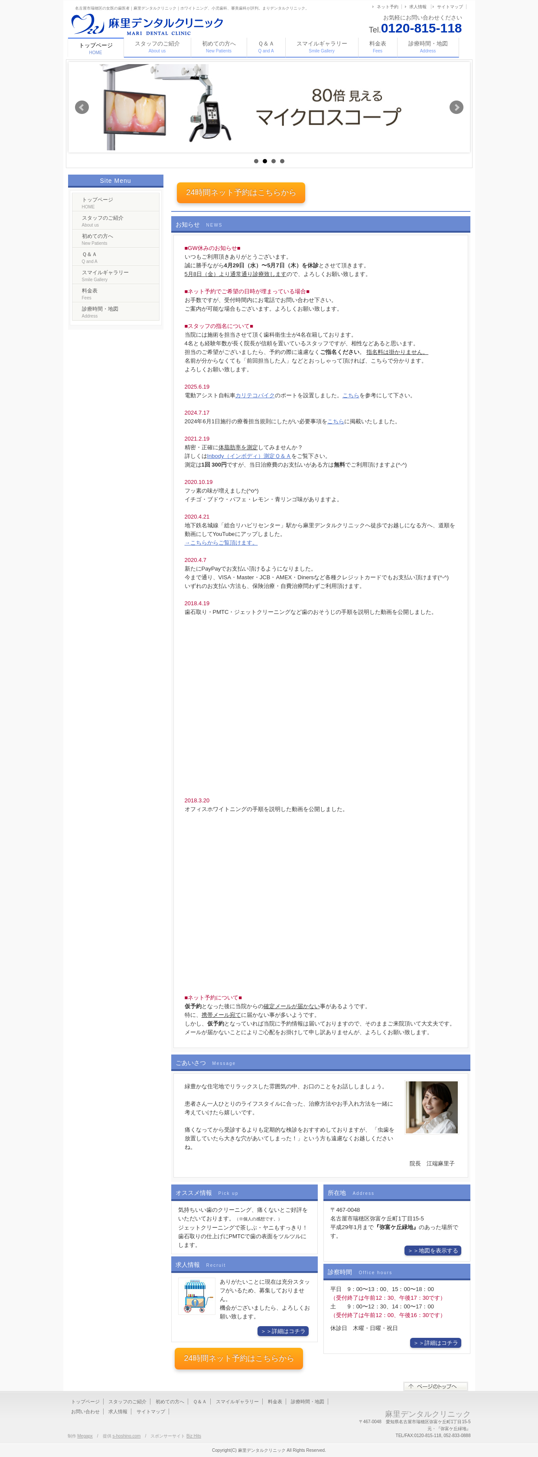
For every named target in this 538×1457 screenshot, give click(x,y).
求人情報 (418, 6)
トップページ (97, 203)
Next (456, 107)
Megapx (85, 1436)
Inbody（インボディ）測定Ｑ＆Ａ (249, 456)
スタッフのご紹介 (157, 46)
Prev (82, 107)
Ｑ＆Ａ (266, 46)
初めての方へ (219, 46)
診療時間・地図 (428, 46)
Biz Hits (193, 1436)
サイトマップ (450, 6)
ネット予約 (387, 6)
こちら (350, 395)
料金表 (377, 46)
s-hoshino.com (126, 1436)
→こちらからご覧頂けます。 (221, 542)
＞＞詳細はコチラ (283, 1331)
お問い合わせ (85, 1411)
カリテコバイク (255, 395)
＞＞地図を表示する (433, 1250)
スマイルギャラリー (322, 46)
